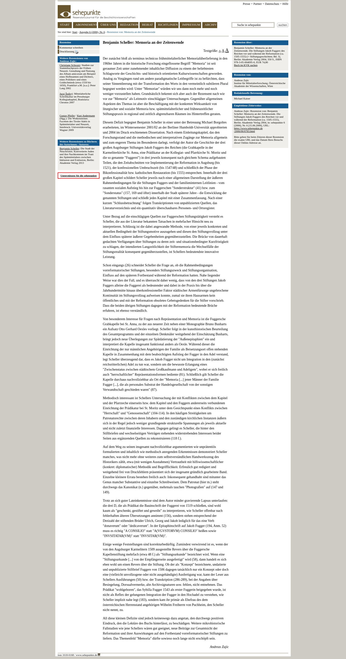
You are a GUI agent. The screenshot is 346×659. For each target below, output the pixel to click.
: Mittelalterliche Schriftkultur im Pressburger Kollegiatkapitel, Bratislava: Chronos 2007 (75, 98)
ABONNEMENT (86, 24)
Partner (257, 4)
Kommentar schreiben (71, 47)
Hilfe (285, 4)
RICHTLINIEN (168, 24)
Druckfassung (69, 52)
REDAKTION (129, 24)
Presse (246, 4)
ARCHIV (211, 24)
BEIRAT (147, 24)
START (64, 24)
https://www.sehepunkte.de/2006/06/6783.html (248, 130)
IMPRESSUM (191, 24)
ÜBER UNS (108, 24)
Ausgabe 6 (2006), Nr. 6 (92, 32)
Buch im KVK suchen (245, 65)
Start (74, 32)
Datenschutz (272, 4)
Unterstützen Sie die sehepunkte (79, 175)
